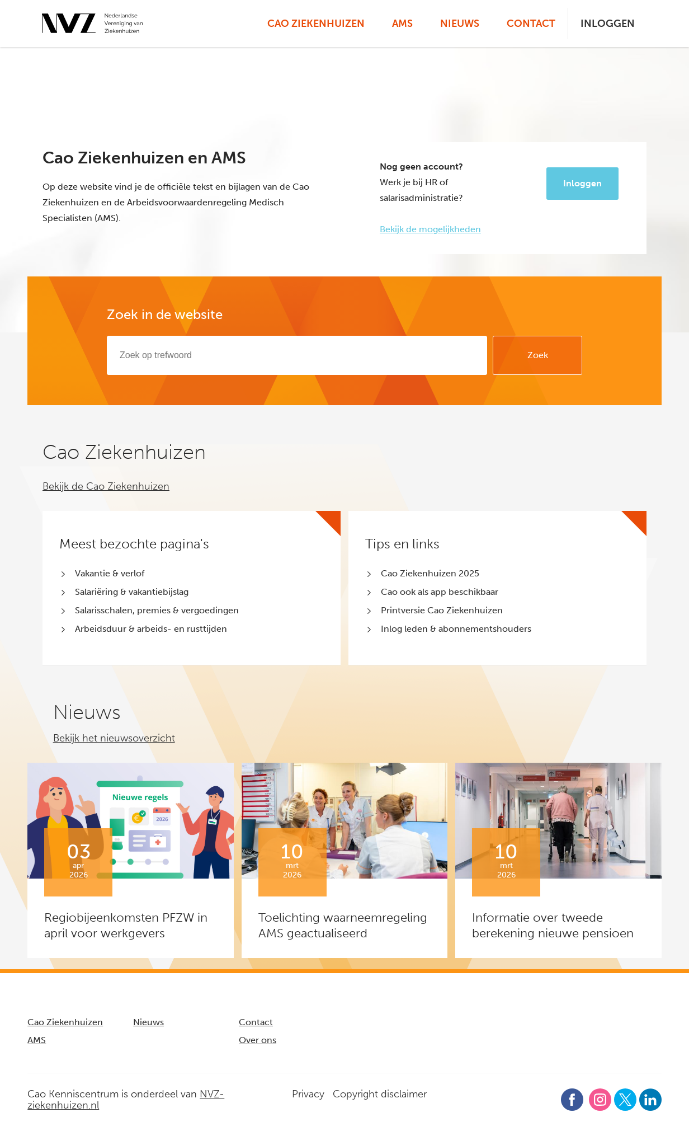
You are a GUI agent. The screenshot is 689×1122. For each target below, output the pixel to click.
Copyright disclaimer (380, 1094)
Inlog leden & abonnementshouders (456, 628)
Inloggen (608, 23)
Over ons (257, 1040)
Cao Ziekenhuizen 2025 (430, 573)
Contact (531, 23)
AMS (402, 23)
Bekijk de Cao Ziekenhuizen (106, 486)
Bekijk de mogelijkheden (430, 229)
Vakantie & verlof (109, 573)
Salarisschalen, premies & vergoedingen (157, 610)
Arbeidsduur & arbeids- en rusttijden (151, 628)
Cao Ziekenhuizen (316, 23)
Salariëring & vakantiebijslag (131, 591)
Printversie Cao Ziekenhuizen (442, 610)
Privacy (308, 1094)
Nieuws (459, 23)
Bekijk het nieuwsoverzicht (114, 738)
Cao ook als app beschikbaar (439, 591)
